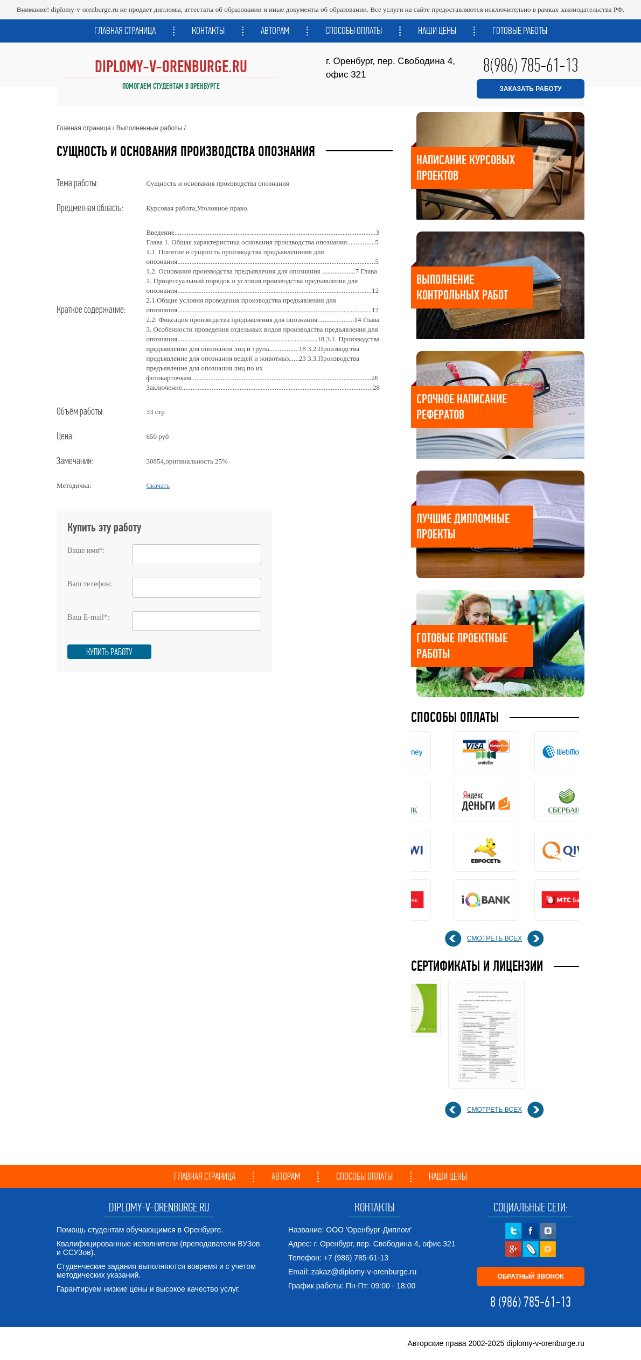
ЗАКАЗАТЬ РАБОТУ (530, 89)
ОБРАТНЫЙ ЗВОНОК (530, 1276)
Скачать (158, 485)
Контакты (208, 31)
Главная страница (125, 31)
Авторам (275, 31)
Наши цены (437, 31)
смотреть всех (494, 938)
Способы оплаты (353, 31)
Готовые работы (519, 31)
